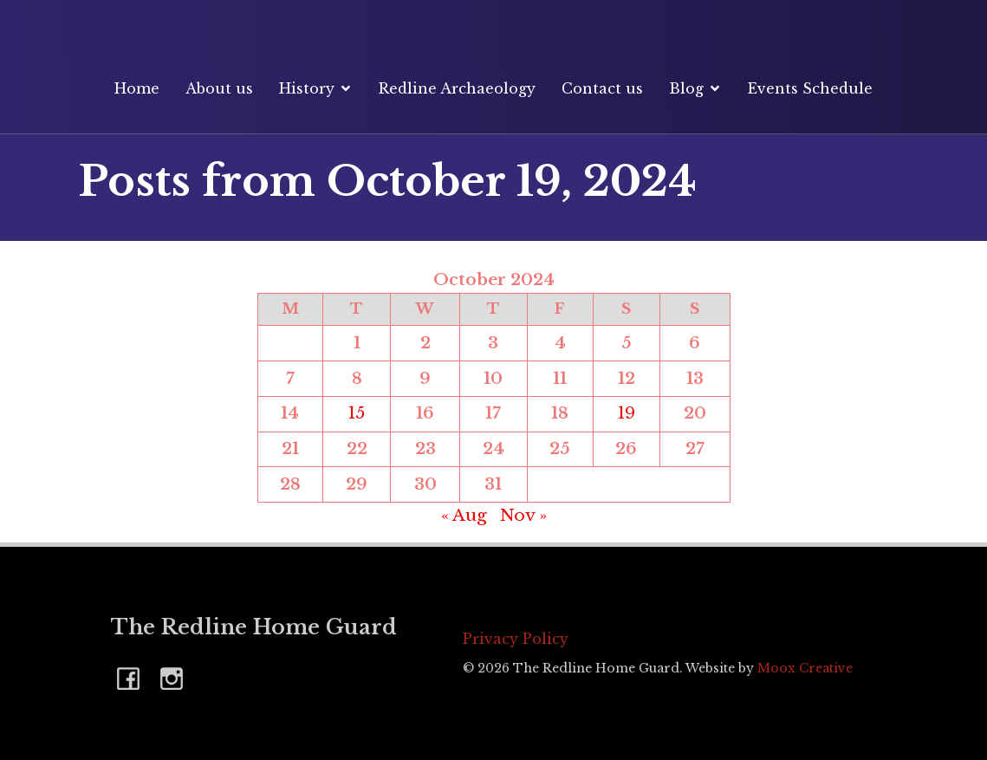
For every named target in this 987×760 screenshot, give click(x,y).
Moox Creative (805, 668)
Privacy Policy (515, 638)
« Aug (464, 515)
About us (219, 88)
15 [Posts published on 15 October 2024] (356, 413)
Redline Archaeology (457, 88)
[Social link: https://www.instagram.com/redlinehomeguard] (176, 677)
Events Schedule (810, 88)
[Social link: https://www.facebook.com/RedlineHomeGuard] (132, 677)
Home (136, 88)
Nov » (523, 515)
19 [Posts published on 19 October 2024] (626, 413)
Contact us (602, 88)
